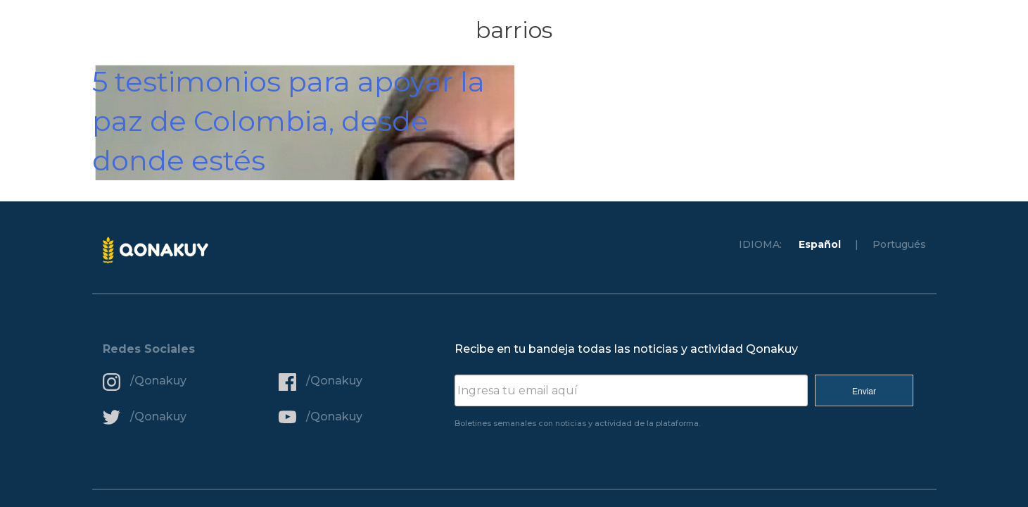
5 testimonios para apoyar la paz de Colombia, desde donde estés (288, 120)
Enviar (864, 391)
